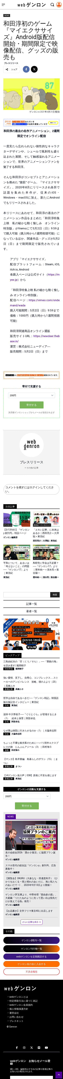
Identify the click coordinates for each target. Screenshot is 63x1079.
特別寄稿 (9, 669)
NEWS (6, 15)
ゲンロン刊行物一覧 (31, 948)
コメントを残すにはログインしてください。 (29, 489)
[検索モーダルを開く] (52, 4)
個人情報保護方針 (18, 1009)
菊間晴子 (19, 669)
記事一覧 (31, 603)
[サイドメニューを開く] (3, 4)
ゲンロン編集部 (10, 537)
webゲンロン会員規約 (21, 1005)
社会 (7, 734)
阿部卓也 (15, 722)
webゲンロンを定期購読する (31, 956)
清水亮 (46, 577)
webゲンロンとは (18, 996)
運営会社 (14, 1013)
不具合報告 (31, 971)
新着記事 (9, 689)
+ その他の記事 (31, 468)
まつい (18, 766)
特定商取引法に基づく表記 (23, 1001)
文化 (7, 705)
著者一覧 (31, 611)
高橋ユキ (19, 689)
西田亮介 (37, 541)
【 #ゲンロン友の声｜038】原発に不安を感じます (30, 775)
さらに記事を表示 (31, 922)
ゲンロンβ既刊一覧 (32, 940)
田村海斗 (15, 750)
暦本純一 (37, 577)
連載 (7, 750)
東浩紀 (54, 541)
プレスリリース (11, 63)
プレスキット (16, 1021)
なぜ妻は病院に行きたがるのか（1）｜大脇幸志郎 (29, 730)
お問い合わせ (16, 1017)
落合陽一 (55, 577)
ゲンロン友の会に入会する (31, 964)
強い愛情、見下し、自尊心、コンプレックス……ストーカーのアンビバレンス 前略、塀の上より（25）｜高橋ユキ (30, 681)
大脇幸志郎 (16, 734)
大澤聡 (46, 541)
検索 (55, 594)
